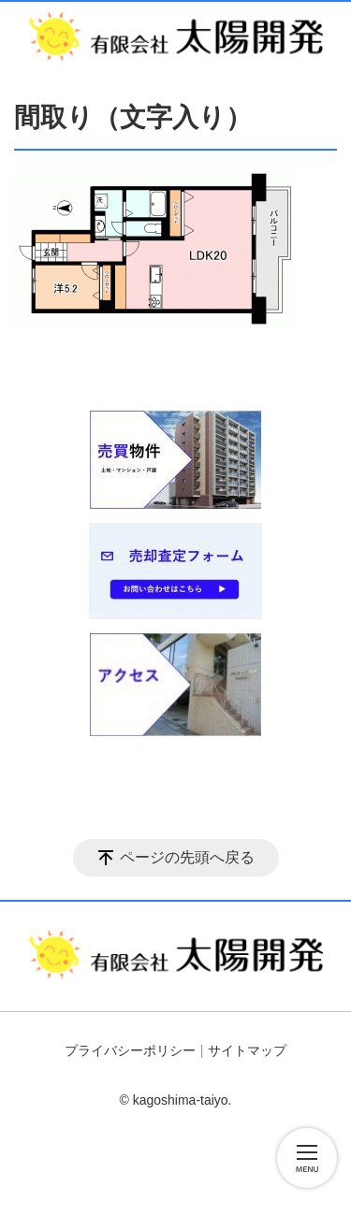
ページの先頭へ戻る (187, 857)
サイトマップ (247, 1050)
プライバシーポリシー (130, 1050)
